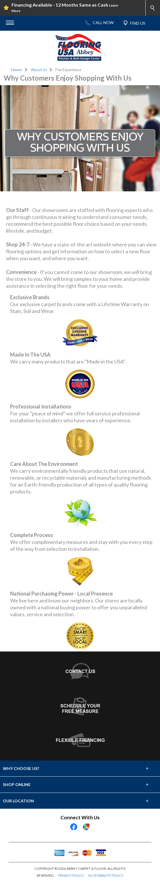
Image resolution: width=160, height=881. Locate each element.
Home (16, 69)
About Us (39, 69)
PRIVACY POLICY (71, 875)
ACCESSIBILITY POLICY (105, 875)
